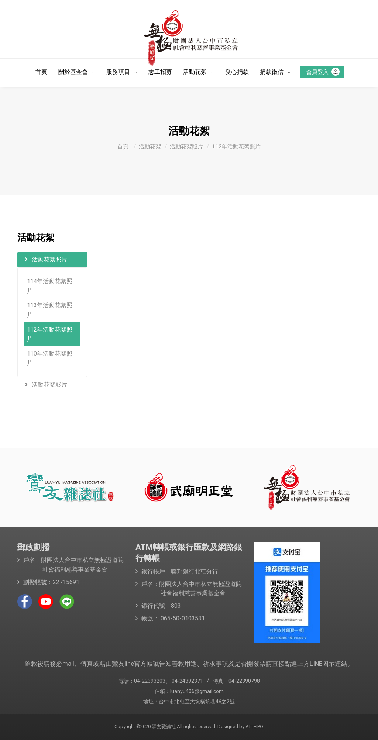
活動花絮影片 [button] (46, 384)
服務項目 (118, 71)
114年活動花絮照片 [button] (49, 286)
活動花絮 (195, 71)
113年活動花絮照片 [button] (49, 310)
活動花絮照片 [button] (46, 259)
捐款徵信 (272, 71)
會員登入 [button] (323, 72)
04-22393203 (149, 681)
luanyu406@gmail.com (197, 691)
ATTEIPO (253, 726)
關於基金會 (73, 71)
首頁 (41, 71)
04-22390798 (244, 681)
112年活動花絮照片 (236, 146)
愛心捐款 (237, 71)
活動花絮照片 (186, 146)
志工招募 (160, 71)
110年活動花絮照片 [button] (49, 358)
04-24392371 (187, 681)
